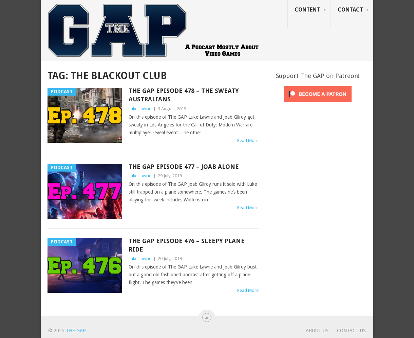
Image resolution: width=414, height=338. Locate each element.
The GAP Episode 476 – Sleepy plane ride (187, 245)
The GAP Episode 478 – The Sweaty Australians (184, 95)
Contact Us (351, 330)
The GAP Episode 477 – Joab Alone (184, 166)
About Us (317, 330)
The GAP (76, 330)
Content (307, 9)
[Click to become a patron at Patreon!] (318, 103)
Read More (248, 140)
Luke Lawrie (140, 108)
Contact (350, 9)
